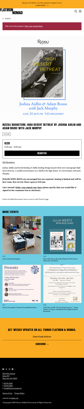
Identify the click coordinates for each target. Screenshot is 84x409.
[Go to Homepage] (11, 11)
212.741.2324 (8, 386)
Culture (7, 134)
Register (42, 153)
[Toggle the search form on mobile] (76, 11)
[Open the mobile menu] (80, 11)
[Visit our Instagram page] (10, 369)
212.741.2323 (8, 383)
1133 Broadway (9, 162)
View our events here (33, 26)
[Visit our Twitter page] (7, 369)
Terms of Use (7, 393)
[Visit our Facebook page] (3, 369)
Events (8, 19)
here (46, 199)
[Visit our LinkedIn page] (12, 369)
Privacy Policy (19, 393)
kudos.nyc (14, 398)
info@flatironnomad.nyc (13, 388)
